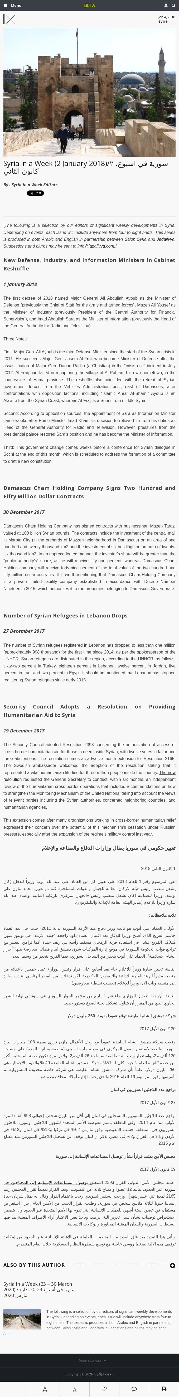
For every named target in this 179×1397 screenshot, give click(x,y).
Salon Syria (136, 239)
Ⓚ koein (105, 1374)
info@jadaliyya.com (96, 246)
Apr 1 (7, 1333)
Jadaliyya (166, 239)
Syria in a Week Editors (35, 185)
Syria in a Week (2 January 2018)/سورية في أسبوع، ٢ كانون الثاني (85, 167)
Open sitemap (89, 1360)
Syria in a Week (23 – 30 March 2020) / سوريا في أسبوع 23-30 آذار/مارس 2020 (39, 1289)
